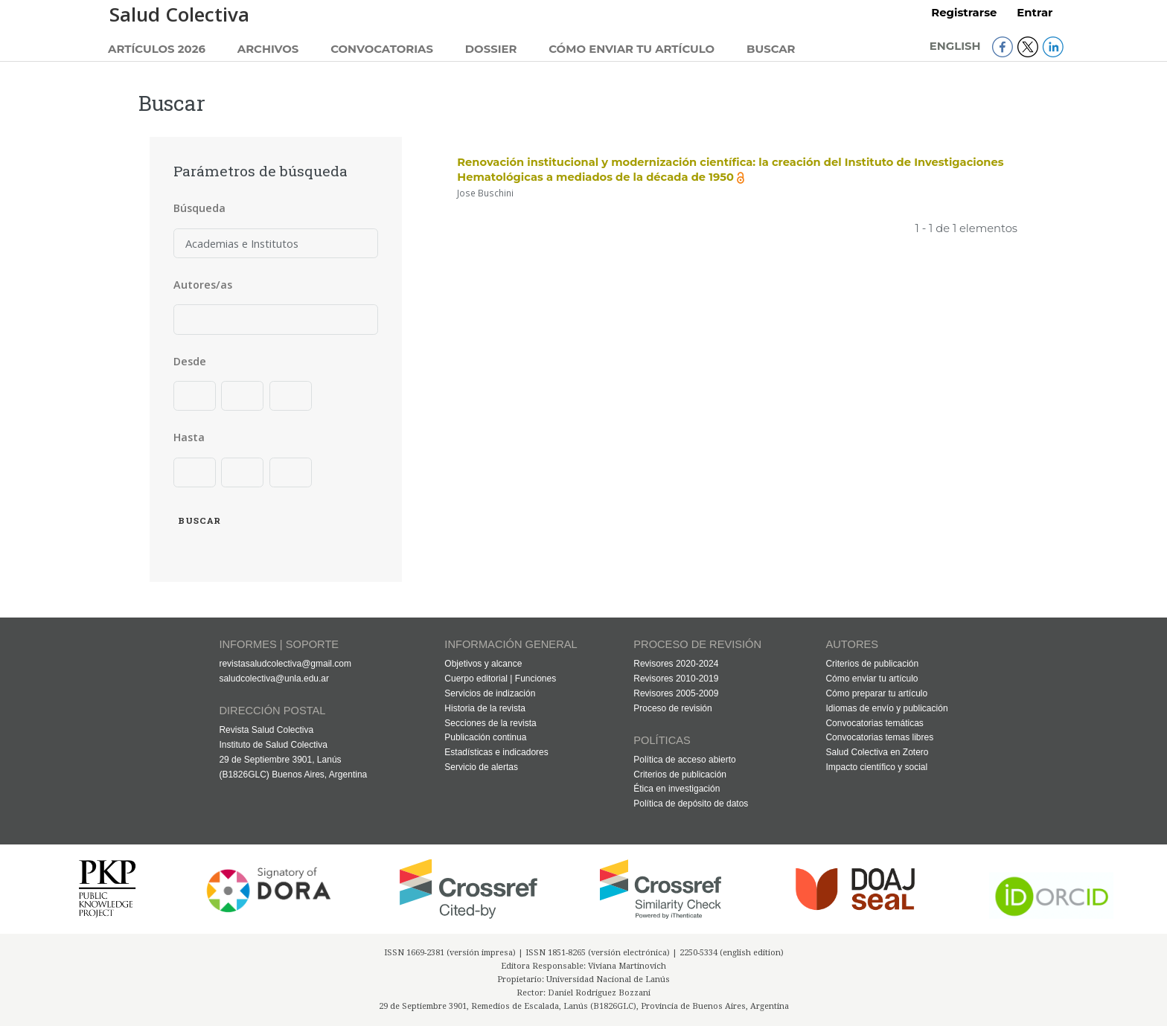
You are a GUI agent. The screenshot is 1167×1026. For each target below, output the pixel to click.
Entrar (1034, 12)
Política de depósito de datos (690, 803)
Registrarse (964, 12)
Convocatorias (381, 49)
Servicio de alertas (481, 767)
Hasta (189, 437)
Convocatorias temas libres (879, 737)
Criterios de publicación (679, 774)
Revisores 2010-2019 (675, 678)
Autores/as (202, 285)
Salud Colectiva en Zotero (876, 752)
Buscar (771, 49)
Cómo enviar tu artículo (631, 49)
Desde (189, 361)
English (957, 46)
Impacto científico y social (876, 767)
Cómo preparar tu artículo (876, 693)
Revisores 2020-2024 (675, 663)
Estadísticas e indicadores (496, 752)
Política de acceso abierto (684, 759)
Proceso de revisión (672, 708)
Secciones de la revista (490, 723)
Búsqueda (199, 208)
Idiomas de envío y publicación (886, 708)
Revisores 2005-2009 (675, 693)
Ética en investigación (676, 788)
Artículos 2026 (156, 49)
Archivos (268, 49)
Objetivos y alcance (483, 663)
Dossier (491, 49)
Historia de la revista (484, 708)
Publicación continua (485, 737)
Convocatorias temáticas (874, 723)
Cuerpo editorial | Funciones (500, 678)
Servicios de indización (489, 693)
